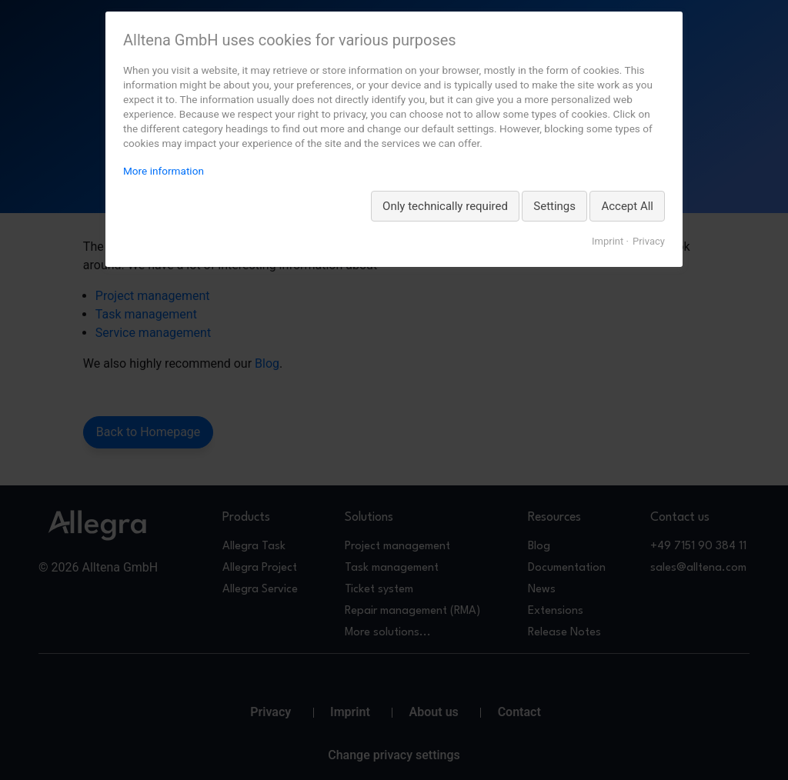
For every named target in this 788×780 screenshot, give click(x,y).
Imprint (607, 241)
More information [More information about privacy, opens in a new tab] (163, 171)
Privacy (649, 241)
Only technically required (445, 206)
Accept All (627, 206)
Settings (554, 206)
